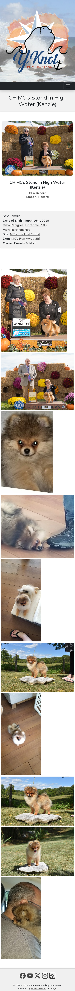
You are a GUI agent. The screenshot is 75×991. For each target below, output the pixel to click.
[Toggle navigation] (68, 85)
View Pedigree (13, 225)
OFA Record (37, 193)
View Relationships (16, 229)
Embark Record (37, 197)
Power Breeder (38, 988)
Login (54, 988)
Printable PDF (35, 225)
